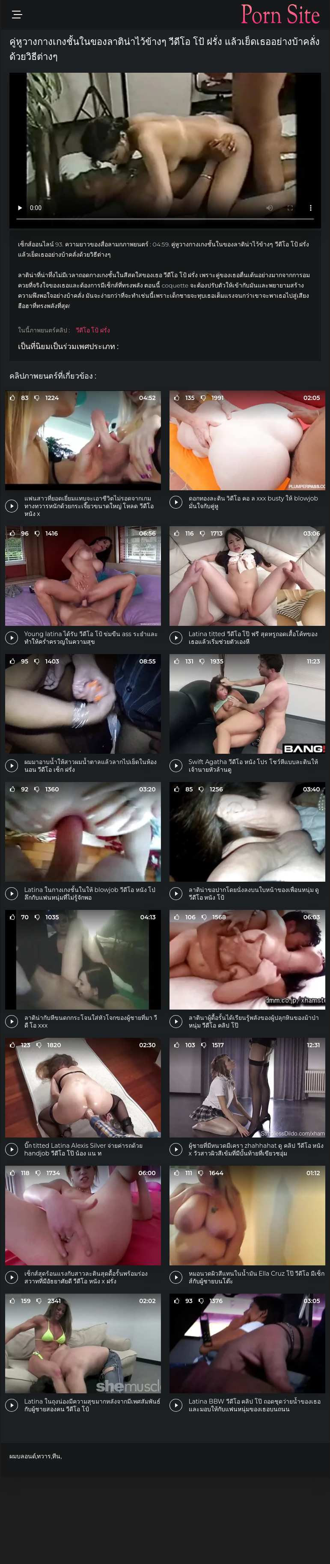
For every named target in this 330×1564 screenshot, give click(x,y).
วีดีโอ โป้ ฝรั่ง (93, 330)
